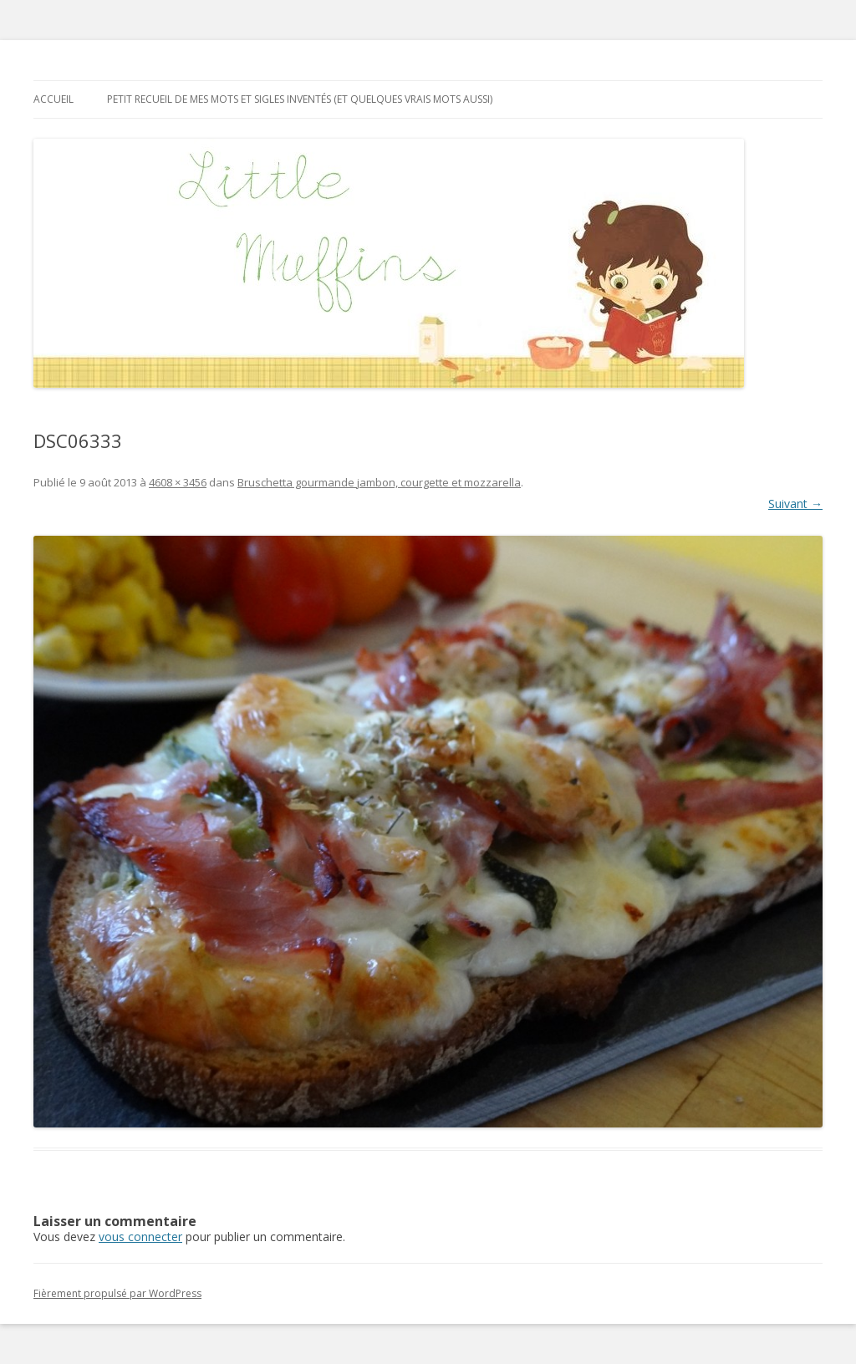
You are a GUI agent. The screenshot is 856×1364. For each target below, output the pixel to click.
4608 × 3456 (177, 482)
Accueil (53, 99)
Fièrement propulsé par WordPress (117, 1293)
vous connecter (140, 1236)
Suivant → (795, 504)
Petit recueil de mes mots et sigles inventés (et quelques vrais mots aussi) (299, 99)
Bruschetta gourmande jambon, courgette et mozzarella (379, 482)
